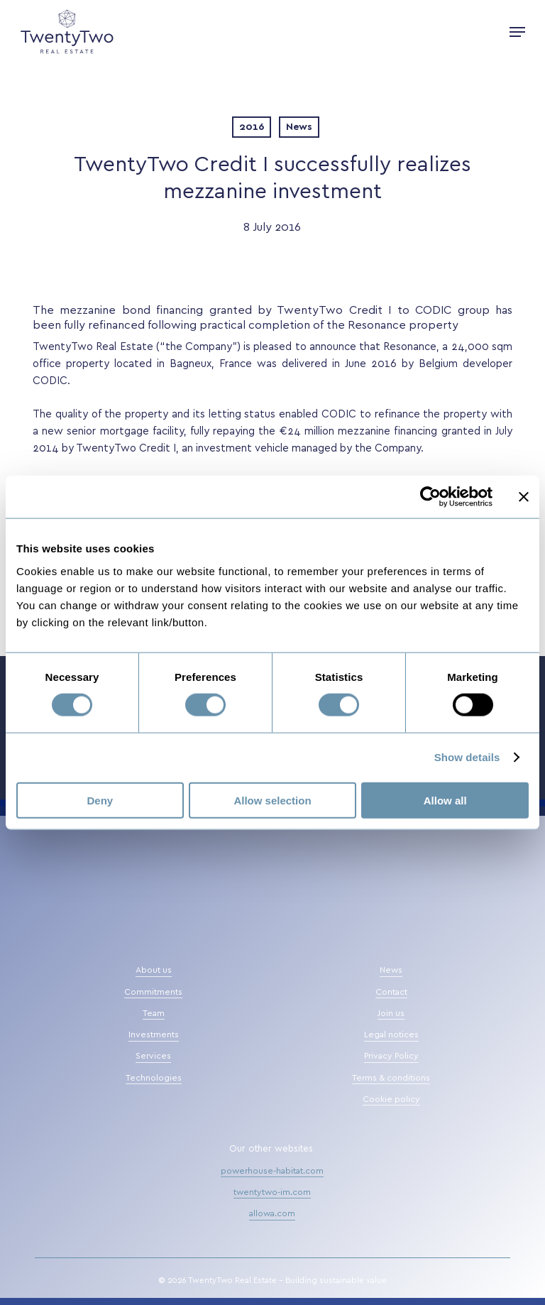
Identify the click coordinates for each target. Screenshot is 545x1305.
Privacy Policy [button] (391, 1056)
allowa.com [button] (272, 1213)
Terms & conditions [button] (391, 1078)
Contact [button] (391, 992)
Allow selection (272, 800)
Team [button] (154, 1013)
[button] (517, 32)
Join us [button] (391, 1013)
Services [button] (153, 1056)
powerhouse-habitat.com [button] (272, 1171)
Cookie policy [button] (391, 1099)
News (299, 127)
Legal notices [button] (391, 1034)
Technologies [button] (154, 1078)
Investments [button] (153, 1034)
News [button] (391, 970)
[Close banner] (524, 497)
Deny (100, 800)
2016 (251, 127)
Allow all (445, 800)
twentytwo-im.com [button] (272, 1192)
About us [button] (154, 970)
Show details (467, 757)
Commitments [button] (153, 992)
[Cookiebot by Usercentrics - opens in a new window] (430, 497)
